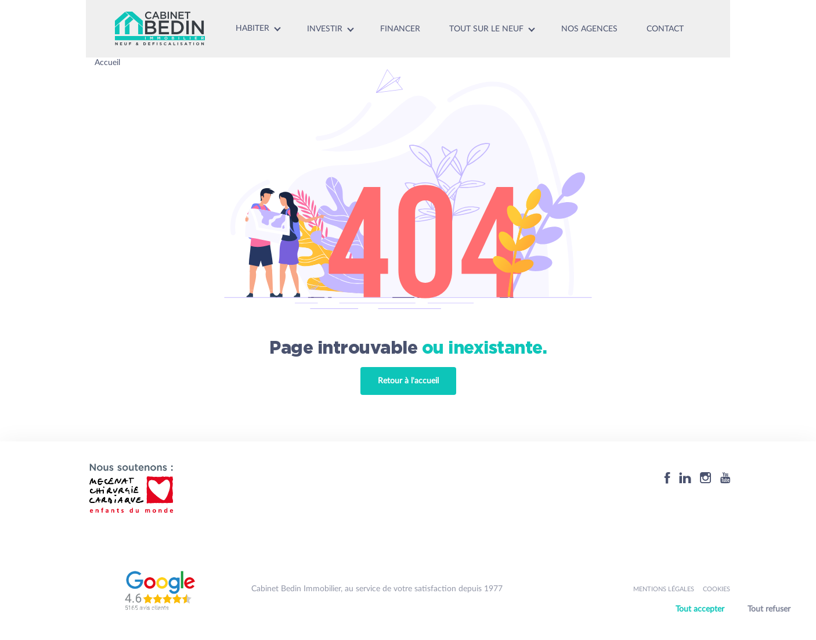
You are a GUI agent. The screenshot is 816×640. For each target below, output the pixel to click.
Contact (665, 29)
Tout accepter (700, 609)
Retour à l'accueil (408, 381)
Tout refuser (769, 609)
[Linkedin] (685, 477)
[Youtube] (725, 477)
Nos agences (589, 29)
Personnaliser (735, 624)
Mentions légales (663, 589)
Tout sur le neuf (486, 29)
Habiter (252, 28)
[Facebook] (667, 477)
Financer (400, 29)
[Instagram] (706, 477)
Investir (324, 29)
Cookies (716, 589)
